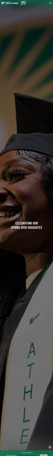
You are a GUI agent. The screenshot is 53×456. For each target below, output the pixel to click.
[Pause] (50, 447)
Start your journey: (26, 452)
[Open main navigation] (50, 3)
